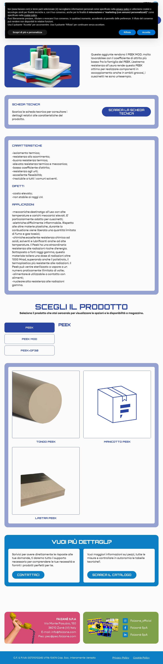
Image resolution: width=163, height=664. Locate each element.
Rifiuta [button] (127, 32)
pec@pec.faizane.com (60, 636)
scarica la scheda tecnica (126, 111)
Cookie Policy (141, 657)
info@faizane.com (63, 632)
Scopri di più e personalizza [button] (27, 32)
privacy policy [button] (123, 9)
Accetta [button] (146, 32)
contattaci (28, 575)
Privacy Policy (120, 657)
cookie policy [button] (30, 15)
